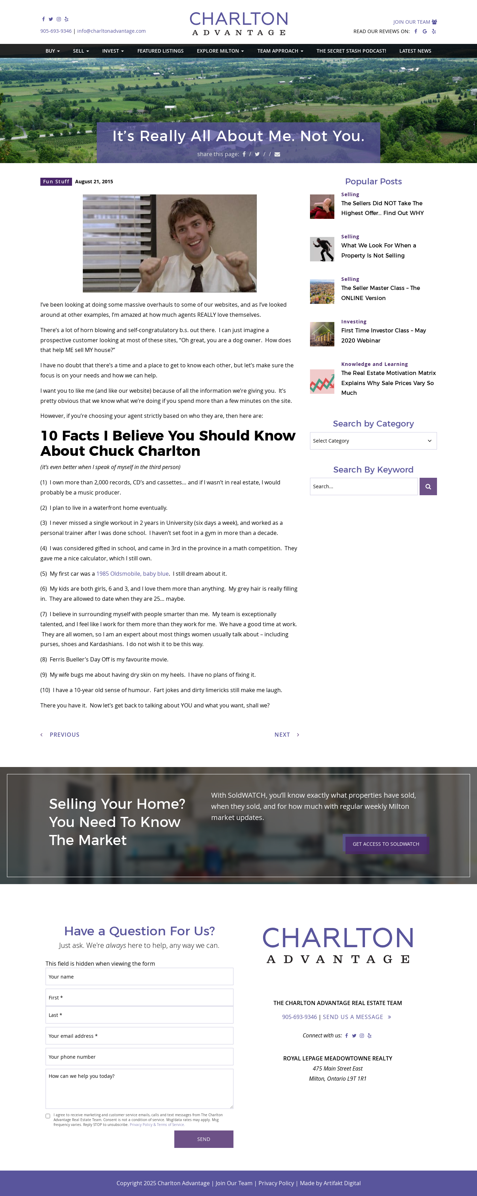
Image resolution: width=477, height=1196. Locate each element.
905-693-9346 (56, 31)
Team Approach (280, 50)
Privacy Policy (276, 1183)
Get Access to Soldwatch (386, 844)
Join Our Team (415, 21)
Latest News (415, 50)
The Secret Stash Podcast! (351, 50)
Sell (81, 50)
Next (287, 734)
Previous (60, 734)
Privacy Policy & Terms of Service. (157, 1124)
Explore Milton (220, 50)
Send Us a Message (353, 1017)
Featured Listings (160, 50)
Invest (113, 50)
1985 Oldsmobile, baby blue (132, 573)
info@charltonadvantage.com (111, 31)
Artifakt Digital (342, 1183)
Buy (53, 50)
